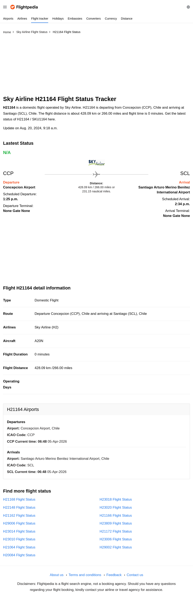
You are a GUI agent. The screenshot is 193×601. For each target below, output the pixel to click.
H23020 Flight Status (116, 507)
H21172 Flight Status (116, 531)
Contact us (135, 575)
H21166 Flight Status (116, 515)
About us (56, 575)
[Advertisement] (96, 66)
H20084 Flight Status (19, 555)
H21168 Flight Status (19, 499)
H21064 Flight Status (19, 547)
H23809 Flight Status (116, 523)
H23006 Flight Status (116, 539)
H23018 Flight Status (116, 499)
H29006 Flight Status (19, 523)
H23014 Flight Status (19, 531)
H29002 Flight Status (116, 547)
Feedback (114, 575)
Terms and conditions (85, 575)
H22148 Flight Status (19, 507)
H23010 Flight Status (19, 539)
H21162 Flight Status (19, 515)
